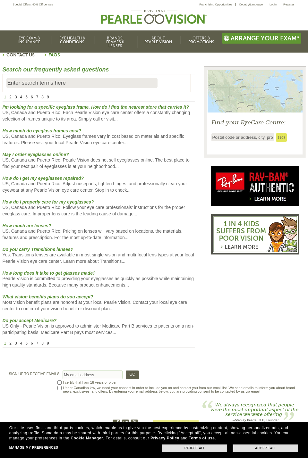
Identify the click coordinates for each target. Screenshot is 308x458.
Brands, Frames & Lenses (115, 42)
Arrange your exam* (262, 38)
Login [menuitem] (273, 4)
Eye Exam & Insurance (29, 40)
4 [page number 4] (21, 97)
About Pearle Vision (158, 40)
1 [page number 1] (5, 97)
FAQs (54, 54)
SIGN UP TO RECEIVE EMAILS (34, 374)
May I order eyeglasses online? (36, 154)
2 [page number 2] (10, 97)
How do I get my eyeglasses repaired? (43, 178)
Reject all (194, 448)
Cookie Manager (87, 438)
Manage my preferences (33, 447)
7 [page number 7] (37, 97)
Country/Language (251, 4)
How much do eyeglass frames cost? (42, 130)
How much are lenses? (27, 225)
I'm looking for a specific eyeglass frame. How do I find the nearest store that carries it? (96, 107)
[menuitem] (217, 4)
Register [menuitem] (288, 4)
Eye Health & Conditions (72, 40)
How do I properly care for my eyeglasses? (48, 201)
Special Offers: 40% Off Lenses (33, 4)
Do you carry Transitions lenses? (38, 249)
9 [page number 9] (48, 97)
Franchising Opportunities (215, 4)
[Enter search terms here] (82, 83)
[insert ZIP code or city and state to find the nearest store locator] (242, 137)
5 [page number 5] (26, 97)
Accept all (265, 448)
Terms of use (202, 438)
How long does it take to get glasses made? (49, 273)
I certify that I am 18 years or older (90, 382)
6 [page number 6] (32, 97)
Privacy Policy (164, 438)
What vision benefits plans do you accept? (48, 296)
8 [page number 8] (42, 97)
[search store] (281, 137)
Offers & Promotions (201, 40)
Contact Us (20, 54)
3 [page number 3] (16, 97)
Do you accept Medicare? (30, 320)
